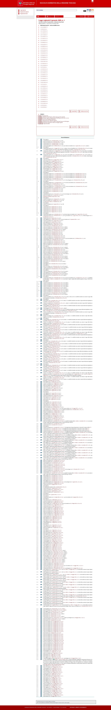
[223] (37, 475)
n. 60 (80, 409)
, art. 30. (61, 626)
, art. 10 (64, 437)
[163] (37, 382)
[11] (37, 148)
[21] (37, 167)
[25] (37, 172)
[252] (37, 512)
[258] (37, 519)
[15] (37, 159)
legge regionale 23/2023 (60, 664)
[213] (37, 461)
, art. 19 (63, 465)
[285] (37, 554)
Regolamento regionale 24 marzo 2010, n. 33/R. (51, 196)
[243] (37, 500)
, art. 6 (82, 374)
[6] (36, 144)
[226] (37, 479)
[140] (37, 322)
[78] (37, 224)
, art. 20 (61, 466)
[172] (37, 394)
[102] (37, 259)
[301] (37, 579)
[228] (37, 481)
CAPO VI (40, 121)
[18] (37, 163)
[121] (37, 285)
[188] (37, 414)
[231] (37, 485)
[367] (37, 683)
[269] (37, 533)
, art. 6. (62, 621)
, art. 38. (61, 636)
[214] (37, 462)
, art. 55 (84, 145)
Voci (39, 16)
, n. (78, 408)
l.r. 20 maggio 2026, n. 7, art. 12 (78, 617)
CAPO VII (41, 122)
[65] (37, 207)
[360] (37, 674)
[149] (37, 346)
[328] (37, 629)
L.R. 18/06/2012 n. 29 (43, 38)
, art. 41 (63, 303)
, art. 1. (61, 541)
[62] (37, 204)
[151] (37, 351)
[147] (37, 341)
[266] (37, 530)
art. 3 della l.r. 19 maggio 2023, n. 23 (70, 569)
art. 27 (90, 427)
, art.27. (61, 653)
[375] (37, 693)
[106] (37, 265)
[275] (37, 541)
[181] (37, 405)
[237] (37, 493)
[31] (37, 180)
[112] (37, 272)
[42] (37, 183)
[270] (37, 535)
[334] (37, 636)
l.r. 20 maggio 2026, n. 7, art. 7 (57, 692)
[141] (37, 324)
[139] (37, 319)
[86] (37, 235)
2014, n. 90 (82, 154)
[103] (37, 261)
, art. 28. (61, 623)
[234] (37, 489)
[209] (37, 452)
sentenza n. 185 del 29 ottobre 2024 (60, 659)
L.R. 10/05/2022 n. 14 (43, 76)
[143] (37, 332)
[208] (37, 450)
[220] (37, 470)
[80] (37, 226)
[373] (37, 691)
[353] (37, 665)
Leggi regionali (23, 10)
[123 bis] (37, 290)
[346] (37, 651)
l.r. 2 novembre (77, 277)
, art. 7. (60, 673)
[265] (37, 528)
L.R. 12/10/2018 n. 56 (43, 65)
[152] (37, 353)
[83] (37, 232)
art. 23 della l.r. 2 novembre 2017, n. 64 (80, 473)
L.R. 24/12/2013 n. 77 (43, 44)
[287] (37, 556)
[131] (37, 303)
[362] (37, 677)
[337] (37, 640)
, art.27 (59, 651)
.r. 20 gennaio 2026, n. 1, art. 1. (75, 219)
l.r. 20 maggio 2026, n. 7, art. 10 (57, 694)
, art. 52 (60, 547)
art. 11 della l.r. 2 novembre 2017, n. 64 (80, 442)
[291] (37, 561)
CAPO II (40, 116)
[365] (37, 681)
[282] (37, 550)
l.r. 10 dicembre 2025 (75, 409)
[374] (37, 692)
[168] (37, 389)
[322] (37, 621)
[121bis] (37, 286)
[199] (37, 429)
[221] (37, 471)
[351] (37, 658)
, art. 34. (61, 630)
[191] (37, 418)
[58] (37, 201)
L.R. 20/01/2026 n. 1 (43, 105)
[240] (37, 497)
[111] (37, 271)
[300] (37, 577)
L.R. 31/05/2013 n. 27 (43, 40)
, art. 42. (61, 646)
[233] (37, 488)
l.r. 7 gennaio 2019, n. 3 (55, 488)
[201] (37, 432)
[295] (37, 566)
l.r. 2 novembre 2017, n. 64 (56, 417)
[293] (37, 564)
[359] (37, 673)
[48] (37, 191)
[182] (37, 407)
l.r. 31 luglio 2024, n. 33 (57, 658)
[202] (37, 434)
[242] (37, 499)
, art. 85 (80, 152)
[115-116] (38, 276)
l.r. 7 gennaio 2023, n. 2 (77, 374)
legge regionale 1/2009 (49, 664)
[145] (37, 337)
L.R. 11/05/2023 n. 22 (43, 88)
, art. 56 (85, 214)
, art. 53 (60, 549)
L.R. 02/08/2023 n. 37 (43, 93)
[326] (37, 626)
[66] (37, 209)
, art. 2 (55, 157)
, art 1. (60, 650)
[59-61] (37, 202)
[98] (37, 253)
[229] (37, 483)
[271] (37, 536)
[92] (37, 243)
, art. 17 (61, 462)
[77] (37, 223)
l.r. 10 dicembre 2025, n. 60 (49, 153)
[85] (37, 234)
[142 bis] (37, 329)
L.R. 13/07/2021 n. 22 (43, 72)
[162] (37, 381)
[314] (37, 611)
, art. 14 (64, 455)
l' (63, 571)
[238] (37, 494)
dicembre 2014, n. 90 (83, 148)
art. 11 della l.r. (78, 445)
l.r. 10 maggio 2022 (74, 408)
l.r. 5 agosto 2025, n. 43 (54, 674)
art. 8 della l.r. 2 (77, 432)
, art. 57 (62, 564)
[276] (37, 542)
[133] (37, 309)
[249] (37, 508)
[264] (37, 527)
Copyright (72, 707)
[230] (37, 484)
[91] (37, 242)
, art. (55, 153)
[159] (37, 372)
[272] (37, 537)
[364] (37, 679)
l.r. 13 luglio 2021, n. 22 (55, 521)
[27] (37, 174)
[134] (37, 311)
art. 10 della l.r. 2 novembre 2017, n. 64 (83, 437)
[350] (37, 656)
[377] (37, 696)
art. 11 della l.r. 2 (76, 447)
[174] (37, 396)
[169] (37, 390)
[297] (37, 569)
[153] (37, 356)
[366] (37, 682)
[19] (37, 164)
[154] (37, 358)
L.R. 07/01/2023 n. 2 (43, 84)
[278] (37, 545)
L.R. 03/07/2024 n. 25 (43, 95)
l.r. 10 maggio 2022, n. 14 (55, 541)
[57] (37, 200)
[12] (37, 150)
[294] (37, 565)
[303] (37, 584)
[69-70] (37, 213)
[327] (37, 627)
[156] (37, 365)
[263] (37, 526)
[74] (37, 219)
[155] (37, 361)
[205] (37, 442)
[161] (37, 379)
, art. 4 (63, 423)
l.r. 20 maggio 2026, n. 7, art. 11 (55, 696)
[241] (37, 498)
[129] (37, 299)
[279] (37, 546)
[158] (37, 370)
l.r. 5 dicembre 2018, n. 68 (59, 486)
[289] (37, 559)
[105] (37, 263)
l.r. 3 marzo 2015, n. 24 (71, 310)
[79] (37, 225)
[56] (37, 199)
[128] (37, 296)
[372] (37, 689)
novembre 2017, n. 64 (83, 432)
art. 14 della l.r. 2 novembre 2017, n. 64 (83, 455)
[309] (37, 599)
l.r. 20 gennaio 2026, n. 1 (56, 675)
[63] (37, 205)
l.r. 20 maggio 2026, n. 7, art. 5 (56, 689)
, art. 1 (82, 409)
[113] (37, 273)
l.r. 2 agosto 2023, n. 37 (55, 650)
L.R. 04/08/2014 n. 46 (43, 46)
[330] (37, 631)
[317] (37, 615)
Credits (77, 707)
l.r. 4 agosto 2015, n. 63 (56, 385)
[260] (37, 522)
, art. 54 (61, 554)
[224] (37, 476)
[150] (37, 348)
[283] (37, 551)
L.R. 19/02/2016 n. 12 (43, 57)
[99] (37, 254)
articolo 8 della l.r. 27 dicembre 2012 (52, 201)
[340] (37, 644)
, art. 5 (61, 424)
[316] (37, 613)
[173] (37, 395)
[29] (37, 177)
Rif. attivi (49, 16)
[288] (37, 558)
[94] (37, 248)
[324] (37, 623)
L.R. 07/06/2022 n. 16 (43, 78)
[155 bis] (37, 363)
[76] (37, 221)
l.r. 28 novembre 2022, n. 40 (57, 568)
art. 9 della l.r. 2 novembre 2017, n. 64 (83, 434)
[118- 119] (38, 281)
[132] (37, 305)
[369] (37, 686)
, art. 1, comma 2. (63, 610)
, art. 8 (63, 432)
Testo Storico (90, 16)
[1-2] (37, 139)
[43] (37, 185)
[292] (37, 563)
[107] (37, 266)
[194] (37, 423)
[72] (37, 215)
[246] (37, 504)
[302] (37, 582)
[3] (36, 140)
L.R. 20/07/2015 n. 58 (43, 53)
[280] (37, 547)
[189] (37, 415)
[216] (37, 465)
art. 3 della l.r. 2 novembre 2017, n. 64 (80, 421)
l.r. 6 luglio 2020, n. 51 (52, 519)
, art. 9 (64, 434)
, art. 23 (61, 473)
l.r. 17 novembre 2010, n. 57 (58, 173)
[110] (37, 270)
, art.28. (59, 654)
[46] (37, 188)
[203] (37, 437)
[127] (37, 295)
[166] (37, 386)
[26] (37, 173)
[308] (37, 597)
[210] (37, 455)
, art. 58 (62, 565)
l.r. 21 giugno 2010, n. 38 (56, 159)
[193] (37, 421)
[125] (37, 292)
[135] (37, 314)
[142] (37, 327)
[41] (37, 182)
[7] (36, 145)
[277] (37, 544)
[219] (37, 469)
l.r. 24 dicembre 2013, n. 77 (58, 214)
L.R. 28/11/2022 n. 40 (43, 82)
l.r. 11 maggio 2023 (75, 565)
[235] (37, 490)
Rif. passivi (57, 16)
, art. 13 (85, 277)
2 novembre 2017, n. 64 (86, 445)
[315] (37, 612)
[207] (37, 447)
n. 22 (80, 565)
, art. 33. (61, 629)
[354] (37, 667)
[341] (37, 645)
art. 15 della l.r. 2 (76, 457)
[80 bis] (37, 228)
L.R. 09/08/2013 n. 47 (43, 42)
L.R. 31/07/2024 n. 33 (43, 97)
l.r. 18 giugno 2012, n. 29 (57, 199)
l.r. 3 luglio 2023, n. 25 (54, 651)
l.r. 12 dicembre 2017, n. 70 (76, 469)
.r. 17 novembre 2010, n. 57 (57, 185)
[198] (37, 428)
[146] (37, 339)
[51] (37, 195)
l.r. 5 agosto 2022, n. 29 (78, 145)
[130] (37, 300)
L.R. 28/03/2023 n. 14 (43, 86)
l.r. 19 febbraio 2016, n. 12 (79, 333)
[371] (37, 688)
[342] (37, 646)
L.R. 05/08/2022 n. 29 (43, 80)
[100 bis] (37, 257)
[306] (37, 592)
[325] (37, 625)
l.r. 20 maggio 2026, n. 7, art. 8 (56, 693)
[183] (37, 408)
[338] (37, 641)
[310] (37, 602)
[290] (37, 560)
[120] (37, 282)
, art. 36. (61, 634)
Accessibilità (83, 707)
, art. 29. (61, 625)
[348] (37, 654)
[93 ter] (37, 247)
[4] (36, 141)
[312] (37, 608)
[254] (37, 514)
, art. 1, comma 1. (62, 608)
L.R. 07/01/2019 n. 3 (43, 67)
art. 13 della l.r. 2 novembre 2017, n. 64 (55, 278)
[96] (37, 251)
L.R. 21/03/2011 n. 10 (43, 36)
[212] (37, 460)
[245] (37, 503)
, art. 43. (61, 648)
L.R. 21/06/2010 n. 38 (43, 32)
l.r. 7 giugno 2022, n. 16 (55, 546)
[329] (37, 630)
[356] (37, 669)
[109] (37, 268)
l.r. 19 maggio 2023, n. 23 (56, 621)
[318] (37, 616)
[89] (37, 239)
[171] (37, 393)
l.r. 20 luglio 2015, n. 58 (54, 381)
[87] (37, 237)
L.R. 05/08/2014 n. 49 (43, 48)
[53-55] (37, 197)
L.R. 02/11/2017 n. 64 (43, 61)
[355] (37, 668)
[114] (37, 275)
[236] (37, 492)
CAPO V (40, 120)
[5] (36, 143)
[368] (37, 684)
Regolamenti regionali (24, 11)
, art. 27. (61, 622)
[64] (37, 206)
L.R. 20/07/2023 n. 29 (43, 91)
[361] (37, 675)
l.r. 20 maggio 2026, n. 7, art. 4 (58, 688)
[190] (37, 417)
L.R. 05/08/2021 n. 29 (43, 74)
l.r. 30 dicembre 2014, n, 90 (51, 304)
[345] (37, 650)
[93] (37, 244)
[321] (37, 620)
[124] (37, 291)
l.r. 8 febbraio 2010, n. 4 (57, 145)
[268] (37, 532)
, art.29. (59, 655)
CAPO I (40, 115)
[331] (37, 632)
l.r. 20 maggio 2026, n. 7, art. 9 (75, 658)
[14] (37, 158)
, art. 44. (61, 649)
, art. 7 (52, 216)
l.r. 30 (78, 148)
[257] (37, 518)
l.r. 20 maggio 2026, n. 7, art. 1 (55, 677)
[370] (37, 687)
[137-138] (38, 318)
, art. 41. (61, 645)
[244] (37, 502)
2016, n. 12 (81, 238)
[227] (37, 480)
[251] (37, 511)
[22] (37, 168)
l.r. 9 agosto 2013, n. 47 (57, 204)
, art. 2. (62, 542)
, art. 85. (83, 149)
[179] (37, 403)
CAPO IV (40, 119)
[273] (37, 538)
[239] (37, 495)
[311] (37, 604)
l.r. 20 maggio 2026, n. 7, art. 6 (56, 691)
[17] (37, 162)
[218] (37, 467)
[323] (37, 622)
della (55, 664)
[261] (37, 523)
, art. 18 (63, 464)
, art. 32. (80, 503)
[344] (37, 649)
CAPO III (40, 118)
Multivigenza (82, 16)
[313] (37, 610)
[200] (37, 431)
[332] (37, 634)
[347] (37, 653)
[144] (37, 334)
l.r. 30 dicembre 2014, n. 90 (77, 149)
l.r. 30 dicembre (77, 154)
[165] (37, 385)
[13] (37, 154)
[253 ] (37, 513)
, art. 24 (60, 538)
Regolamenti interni (24, 13)
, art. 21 (63, 467)
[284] (37, 552)
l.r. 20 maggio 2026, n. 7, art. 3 (55, 686)
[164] (37, 384)
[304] (37, 587)
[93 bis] (37, 245)
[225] (37, 478)
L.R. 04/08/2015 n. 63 (43, 55)
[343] (37, 648)
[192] (37, 419)
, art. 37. (61, 635)
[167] (37, 388)
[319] (37, 617)
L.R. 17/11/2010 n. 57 (43, 34)
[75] (37, 220)
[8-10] (37, 147)
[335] (37, 637)
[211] (37, 457)
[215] (37, 464)
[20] (37, 166)
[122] (37, 287)
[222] (37, 473)
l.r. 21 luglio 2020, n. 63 (57, 497)
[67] (37, 210)
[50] (37, 193)
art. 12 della (78, 452)
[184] (37, 409)
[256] (37, 517)
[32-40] (37, 181)
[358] (37, 672)
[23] (37, 169)
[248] (37, 507)
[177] (37, 400)
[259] (37, 521)
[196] (37, 426)
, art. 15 (61, 457)
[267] (37, 531)
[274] (37, 540)
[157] (37, 367)
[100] (37, 256)
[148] (37, 343)
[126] (37, 294)
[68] (37, 211)
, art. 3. (61, 544)
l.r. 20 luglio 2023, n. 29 (75, 503)
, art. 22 (63, 470)
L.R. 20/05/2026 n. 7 (43, 107)
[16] (37, 161)
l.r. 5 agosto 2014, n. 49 (76, 215)
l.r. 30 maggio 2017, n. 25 (56, 415)
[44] (37, 186)
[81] (37, 229)
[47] (37, 190)
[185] (37, 410)
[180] (37, 404)
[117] (37, 277)
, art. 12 (64, 452)
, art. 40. (62, 642)
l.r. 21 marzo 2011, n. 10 (57, 193)
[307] (37, 594)
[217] (37, 466)
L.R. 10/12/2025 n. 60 (43, 103)
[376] (37, 694)
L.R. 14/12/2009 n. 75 (43, 27)
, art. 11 (61, 442)
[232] (37, 486)
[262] (37, 525)
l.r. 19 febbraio (76, 238)
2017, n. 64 (82, 277)
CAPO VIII (41, 123)
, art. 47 (57, 519)
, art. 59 (61, 566)
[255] (37, 516)
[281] (37, 549)
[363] (37, 678)
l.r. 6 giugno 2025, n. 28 (76, 497)
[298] (37, 571)
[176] (37, 399)
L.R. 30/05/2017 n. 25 (43, 59)
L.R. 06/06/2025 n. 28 (43, 99)
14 (79, 408)
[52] (37, 196)
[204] (37, 440)
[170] (37, 391)
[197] (37, 427)
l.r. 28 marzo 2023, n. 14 (55, 608)
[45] (37, 187)
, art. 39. (61, 639)
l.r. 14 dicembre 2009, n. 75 (55, 140)
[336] (37, 639)
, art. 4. (61, 545)
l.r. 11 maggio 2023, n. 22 (76, 568)
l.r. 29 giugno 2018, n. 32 (57, 481)
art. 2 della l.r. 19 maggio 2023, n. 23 (72, 574)
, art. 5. (81, 408)
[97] (37, 252)
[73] (37, 218)
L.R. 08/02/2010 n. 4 (43, 29)
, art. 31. (61, 627)
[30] (37, 178)
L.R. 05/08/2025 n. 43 (43, 101)
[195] (37, 424)
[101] (37, 258)
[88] (37, 238)
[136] (37, 315)
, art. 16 (63, 460)
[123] (37, 289)
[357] (37, 670)
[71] (37, 214)
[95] (37, 249)
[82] (37, 230)
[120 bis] (37, 284)
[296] (37, 568)
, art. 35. (59, 632)
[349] (37, 655)
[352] (37, 659)
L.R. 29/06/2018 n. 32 (43, 63)
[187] (37, 413)
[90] (37, 240)
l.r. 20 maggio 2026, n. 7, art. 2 (56, 681)
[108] (37, 267)
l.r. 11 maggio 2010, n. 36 (57, 148)
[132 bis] (37, 308)
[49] (37, 192)
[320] (37, 618)
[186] (37, 412)
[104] (37, 262)
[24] (37, 171)
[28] (37, 176)
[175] (37, 398)
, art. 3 (63, 421)
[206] (37, 445)
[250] (37, 509)
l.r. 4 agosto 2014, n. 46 (54, 218)
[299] (37, 574)
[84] (37, 233)
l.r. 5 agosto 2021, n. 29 (75, 481)
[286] (37, 555)
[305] (37, 589)
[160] (37, 376)
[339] (37, 642)
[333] (37, 635)
